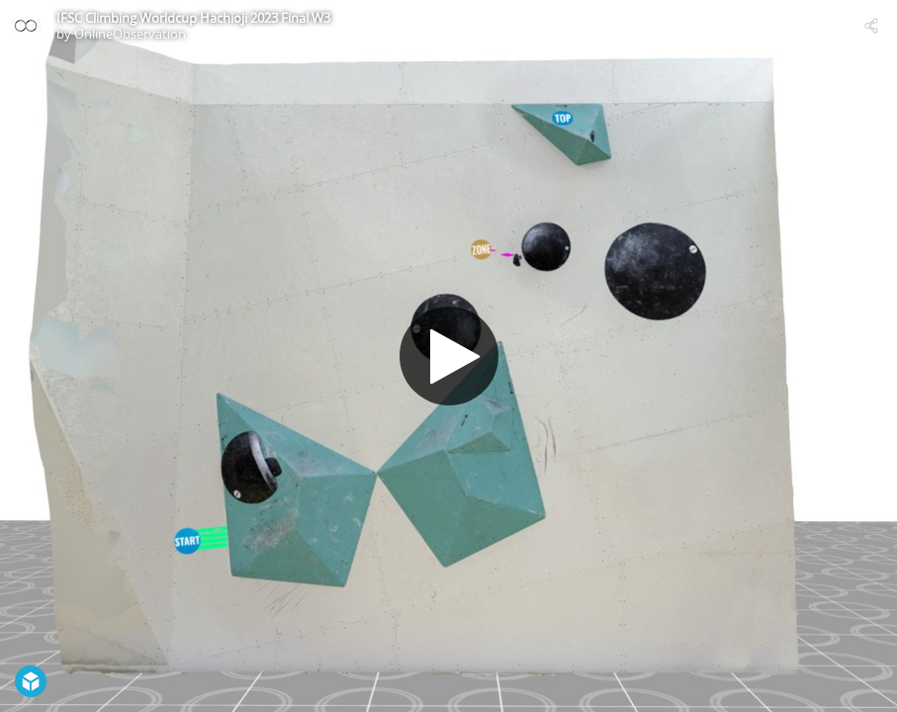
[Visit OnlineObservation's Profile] (26, 26)
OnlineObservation (130, 34)
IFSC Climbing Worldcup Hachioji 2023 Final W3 (193, 18)
